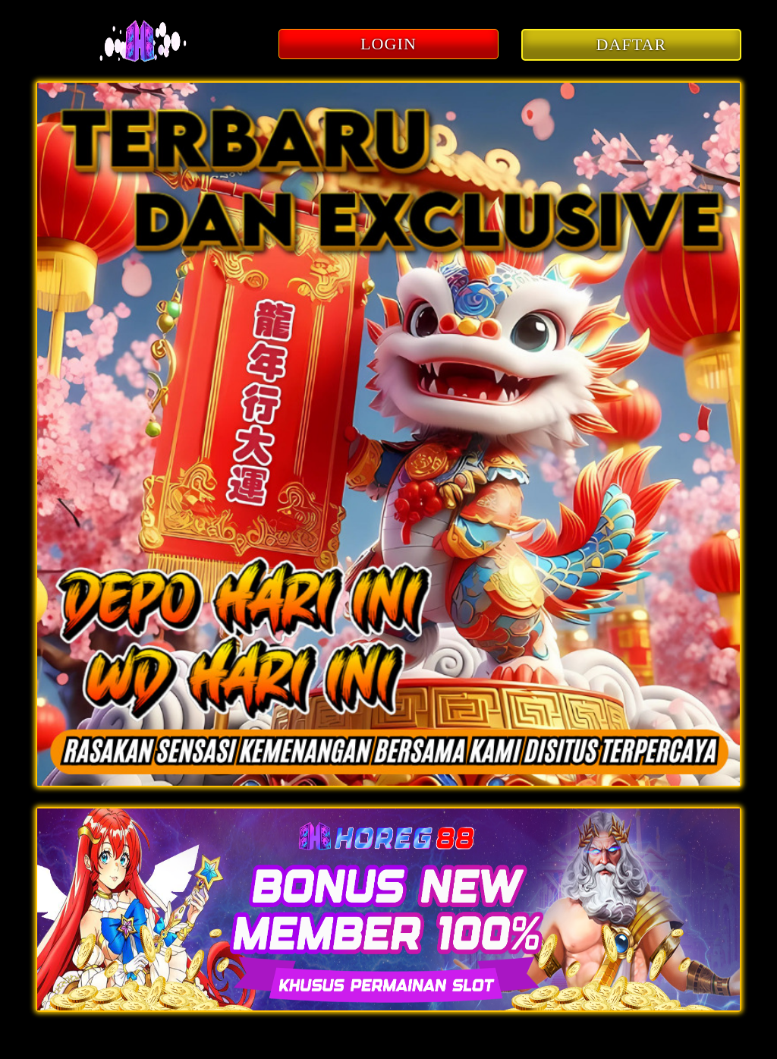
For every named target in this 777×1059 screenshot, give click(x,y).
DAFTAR (631, 44)
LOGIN (388, 43)
